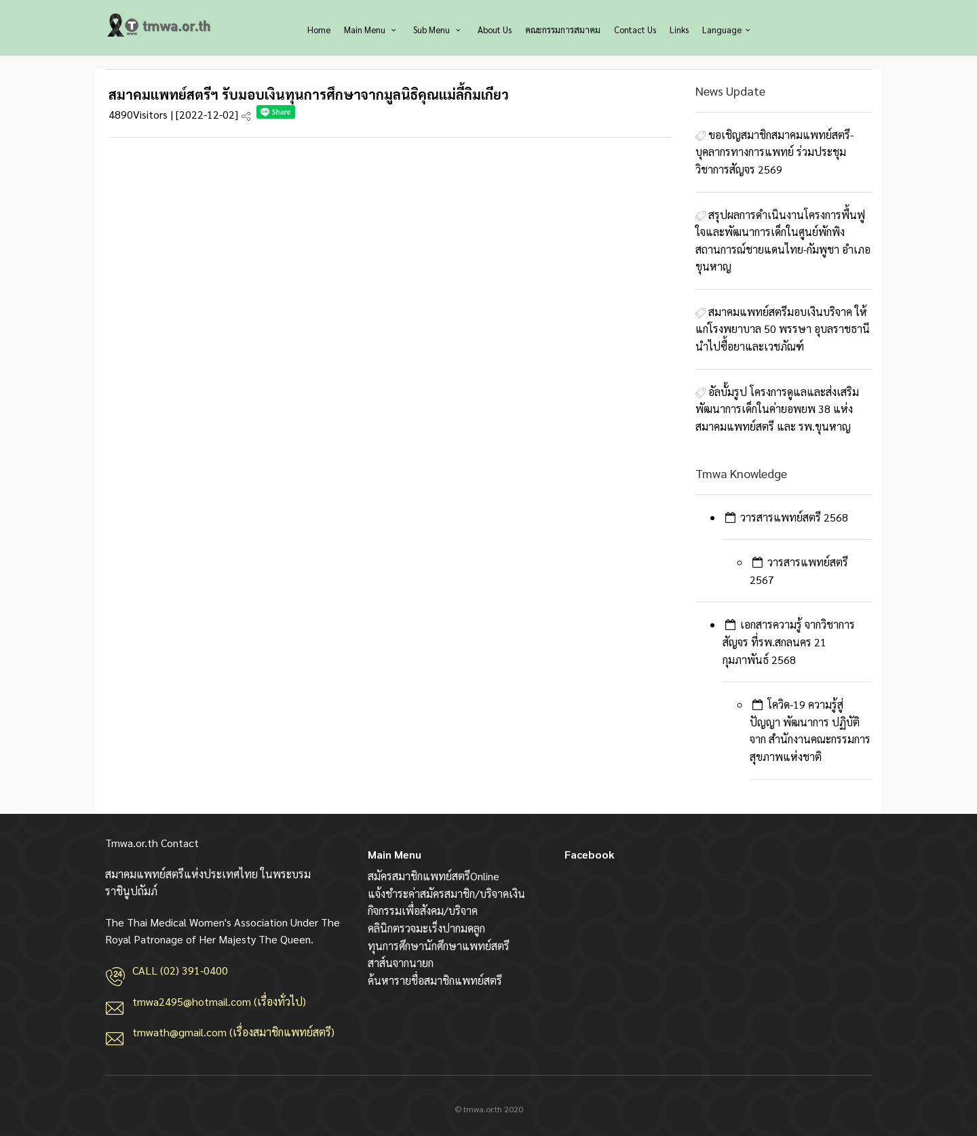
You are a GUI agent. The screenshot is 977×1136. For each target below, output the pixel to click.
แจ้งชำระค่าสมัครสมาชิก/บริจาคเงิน (446, 893)
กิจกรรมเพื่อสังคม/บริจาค (423, 910)
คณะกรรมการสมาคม (562, 29)
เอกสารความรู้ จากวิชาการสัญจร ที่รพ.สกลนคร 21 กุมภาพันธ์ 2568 (789, 641)
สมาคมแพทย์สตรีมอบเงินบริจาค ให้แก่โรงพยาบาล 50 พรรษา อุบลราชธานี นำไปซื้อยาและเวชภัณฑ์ (782, 329)
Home (318, 29)
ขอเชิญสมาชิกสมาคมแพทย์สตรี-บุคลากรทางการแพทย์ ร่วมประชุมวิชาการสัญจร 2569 (774, 152)
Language (728, 29)
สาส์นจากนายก (401, 963)
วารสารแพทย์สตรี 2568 (794, 517)
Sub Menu (438, 29)
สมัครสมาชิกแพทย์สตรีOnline (433, 876)
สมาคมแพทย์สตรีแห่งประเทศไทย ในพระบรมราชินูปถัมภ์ (159, 25)
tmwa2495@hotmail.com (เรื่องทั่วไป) (219, 1001)
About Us (495, 29)
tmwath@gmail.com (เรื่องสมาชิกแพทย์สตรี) (233, 1032)
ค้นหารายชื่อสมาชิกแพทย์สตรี (435, 980)
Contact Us (635, 29)
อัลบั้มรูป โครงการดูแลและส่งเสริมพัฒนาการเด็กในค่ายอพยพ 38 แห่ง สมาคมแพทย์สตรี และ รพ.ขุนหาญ (777, 409)
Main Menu (372, 29)
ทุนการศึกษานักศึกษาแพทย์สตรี (439, 946)
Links (679, 29)
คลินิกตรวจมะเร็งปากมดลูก (426, 928)
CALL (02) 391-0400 (180, 970)
